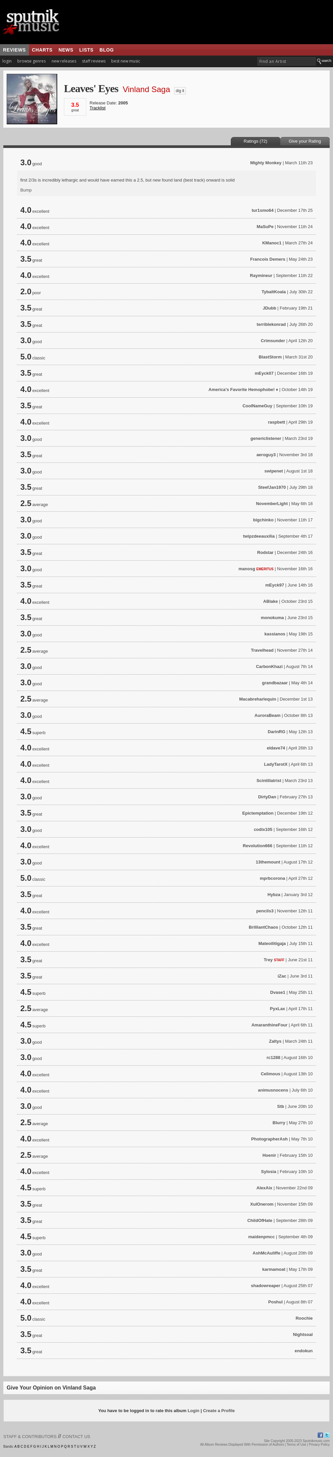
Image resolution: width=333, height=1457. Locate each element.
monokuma (272, 617)
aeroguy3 (266, 454)
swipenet (273, 470)
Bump (26, 190)
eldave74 (276, 747)
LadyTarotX (276, 764)
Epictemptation (258, 813)
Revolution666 (257, 845)
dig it (180, 90)
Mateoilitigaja (272, 943)
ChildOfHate (259, 1220)
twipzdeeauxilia (259, 536)
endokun (304, 1350)
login (7, 61)
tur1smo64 (263, 210)
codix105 (263, 829)
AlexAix (264, 1187)
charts (42, 50)
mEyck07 (264, 373)
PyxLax (277, 1008)
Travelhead (262, 650)
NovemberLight (272, 503)
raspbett (276, 422)
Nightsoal (303, 1334)
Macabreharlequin (257, 699)
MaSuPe (265, 226)
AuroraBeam (267, 715)
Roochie (304, 1318)
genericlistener (265, 438)
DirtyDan (267, 796)
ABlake (270, 601)
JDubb (269, 308)
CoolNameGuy (257, 405)
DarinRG (276, 731)
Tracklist (98, 107)
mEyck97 (274, 585)
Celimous (270, 1073)
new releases (64, 61)
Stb (280, 1106)
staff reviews (94, 61)
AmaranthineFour (269, 1024)
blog (107, 50)
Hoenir (269, 1155)
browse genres (31, 61)
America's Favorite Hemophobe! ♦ (243, 389)
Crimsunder (273, 340)
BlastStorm (270, 356)
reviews (14, 50)
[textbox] (286, 61)
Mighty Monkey (265, 162)
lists (86, 50)
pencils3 (264, 910)
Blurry (279, 1122)
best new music (125, 61)
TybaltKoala (274, 291)
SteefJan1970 (272, 487)
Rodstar (265, 552)
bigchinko (263, 519)
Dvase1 (277, 992)
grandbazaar (275, 682)
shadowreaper (265, 1285)
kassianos (274, 633)
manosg (246, 568)
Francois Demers (267, 259)
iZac (282, 976)
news (66, 50)
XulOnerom (261, 1204)
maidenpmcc (261, 1236)
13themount (268, 862)
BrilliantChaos (263, 927)
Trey (268, 959)
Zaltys (275, 1041)
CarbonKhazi (269, 666)
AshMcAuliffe (266, 1253)
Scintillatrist (268, 780)
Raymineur (261, 275)
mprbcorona (272, 878)
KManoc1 (271, 242)
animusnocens (273, 1090)
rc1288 (273, 1057)
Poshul (275, 1301)
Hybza (273, 894)
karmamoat (273, 1269)
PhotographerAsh (269, 1138)
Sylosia (268, 1171)
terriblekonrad (271, 324)
